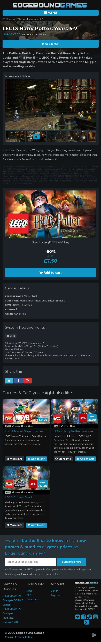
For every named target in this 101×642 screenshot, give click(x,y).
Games (10, 19)
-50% (50, 251)
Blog (29, 591)
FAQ (29, 595)
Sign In (54, 591)
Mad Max (8, 618)
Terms (9, 637)
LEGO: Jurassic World (19, 497)
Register (55, 595)
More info (14, 459)
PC (4, 19)
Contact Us (33, 600)
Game (7, 426)
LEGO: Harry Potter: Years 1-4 (73, 431)
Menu (50, 13)
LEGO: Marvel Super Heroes (24, 431)
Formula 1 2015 (11, 622)
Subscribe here (71, 561)
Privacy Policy (24, 637)
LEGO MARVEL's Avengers (12, 611)
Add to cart (36, 458)
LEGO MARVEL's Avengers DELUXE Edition (13, 600)
